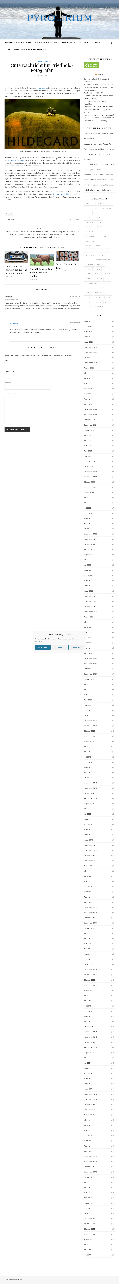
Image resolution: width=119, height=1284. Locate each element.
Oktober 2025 (89, 357)
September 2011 (90, 1234)
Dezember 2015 (90, 969)
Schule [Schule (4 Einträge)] (89, 297)
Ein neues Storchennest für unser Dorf (99, 118)
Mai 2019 (87, 757)
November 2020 (90, 663)
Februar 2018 (89, 835)
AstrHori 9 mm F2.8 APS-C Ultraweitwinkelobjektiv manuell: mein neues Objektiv (98, 95)
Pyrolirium (60, 18)
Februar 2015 (89, 1021)
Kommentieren (10, 394)
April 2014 (88, 1073)
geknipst (83, 43)
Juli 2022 (87, 560)
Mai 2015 (87, 1006)
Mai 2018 (87, 819)
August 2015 (89, 990)
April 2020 (88, 700)
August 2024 (89, 430)
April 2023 (88, 513)
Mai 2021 (87, 632)
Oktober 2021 (89, 606)
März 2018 (88, 829)
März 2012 (88, 1203)
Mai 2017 (87, 881)
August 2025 (89, 368)
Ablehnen (59, 647)
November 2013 (90, 1099)
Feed (100, 74)
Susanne (11, 219)
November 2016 (90, 912)
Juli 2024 (87, 435)
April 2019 (88, 762)
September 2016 (90, 923)
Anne (86, 154)
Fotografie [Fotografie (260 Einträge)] (91, 232)
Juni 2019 (87, 752)
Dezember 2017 (90, 845)
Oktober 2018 (89, 793)
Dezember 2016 (90, 907)
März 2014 (88, 1078)
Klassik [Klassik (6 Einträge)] (89, 260)
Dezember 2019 (90, 720)
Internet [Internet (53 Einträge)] (106, 250)
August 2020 (89, 679)
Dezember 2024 (90, 409)
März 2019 (88, 767)
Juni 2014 (87, 1063)
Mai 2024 (87, 446)
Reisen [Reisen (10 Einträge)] (101, 288)
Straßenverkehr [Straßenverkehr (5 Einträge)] (93, 302)
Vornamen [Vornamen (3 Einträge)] (101, 307)
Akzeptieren (42, 647)
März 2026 (88, 331)
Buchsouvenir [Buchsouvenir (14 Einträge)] (100, 213)
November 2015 (90, 975)
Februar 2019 (89, 772)
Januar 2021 (88, 653)
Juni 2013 (87, 1125)
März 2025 (88, 394)
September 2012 (90, 1172)
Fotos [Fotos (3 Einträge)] (105, 236)
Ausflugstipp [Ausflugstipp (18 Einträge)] (92, 208)
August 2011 (89, 1239)
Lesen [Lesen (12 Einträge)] (97, 269)
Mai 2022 (87, 570)
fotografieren (42, 88)
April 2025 (88, 388)
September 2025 (90, 363)
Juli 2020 (87, 684)
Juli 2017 (87, 871)
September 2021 (90, 611)
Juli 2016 (87, 933)
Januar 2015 (88, 1026)
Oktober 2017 (89, 855)
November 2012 (90, 1161)
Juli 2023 (87, 497)
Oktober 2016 (89, 918)
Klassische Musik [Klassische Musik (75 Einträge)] (104, 260)
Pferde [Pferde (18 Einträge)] (88, 278)
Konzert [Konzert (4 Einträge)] (89, 264)
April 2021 (88, 637)
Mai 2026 (87, 321)
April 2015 (88, 1011)
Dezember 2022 (90, 534)
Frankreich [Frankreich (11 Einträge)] (90, 241)
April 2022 (88, 575)
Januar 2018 (88, 840)
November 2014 (90, 1037)
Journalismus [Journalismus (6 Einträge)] (92, 255)
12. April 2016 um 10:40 (12, 299)
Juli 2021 (87, 622)
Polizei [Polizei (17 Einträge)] (99, 278)
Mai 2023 (87, 508)
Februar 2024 (89, 461)
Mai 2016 (87, 943)
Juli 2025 (87, 373)
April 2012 (88, 1198)
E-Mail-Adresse (11, 371)
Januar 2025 (88, 404)
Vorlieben (76, 647)
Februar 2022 (89, 586)
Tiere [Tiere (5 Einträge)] (107, 302)
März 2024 (88, 456)
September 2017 (90, 860)
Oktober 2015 (89, 980)
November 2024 (90, 414)
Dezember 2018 (90, 783)
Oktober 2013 (89, 1104)
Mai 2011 (87, 1255)
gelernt (37, 61)
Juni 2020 (87, 689)
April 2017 (88, 886)
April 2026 (88, 326)
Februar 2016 (89, 959)
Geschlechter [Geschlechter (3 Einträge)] (92, 250)
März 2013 (88, 1141)
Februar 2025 (89, 399)
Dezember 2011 (90, 1218)
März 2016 (88, 954)
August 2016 (89, 928)
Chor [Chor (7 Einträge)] (98, 217)
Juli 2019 (87, 746)
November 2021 (90, 601)
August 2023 (89, 492)
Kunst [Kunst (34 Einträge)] (88, 269)
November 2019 (90, 726)
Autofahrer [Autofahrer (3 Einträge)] (107, 208)
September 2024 (90, 425)
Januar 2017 (88, 902)
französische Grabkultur (62, 194)
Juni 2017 (87, 876)
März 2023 (88, 518)
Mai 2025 (87, 383)
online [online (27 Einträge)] (108, 274)
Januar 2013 (88, 1151)
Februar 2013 (89, 1146)
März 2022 (88, 580)
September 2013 (90, 1109)
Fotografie (9, 214)
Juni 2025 (87, 378)
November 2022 (90, 539)
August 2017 (89, 866)
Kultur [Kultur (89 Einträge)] (100, 264)
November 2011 (90, 1224)
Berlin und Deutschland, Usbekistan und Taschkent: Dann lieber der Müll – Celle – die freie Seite (98, 180)
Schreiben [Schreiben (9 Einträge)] (99, 293)
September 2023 (90, 487)
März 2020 (88, 705)
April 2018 (88, 824)
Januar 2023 (88, 528)
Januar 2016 (88, 964)
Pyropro (47, 61)
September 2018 (90, 798)
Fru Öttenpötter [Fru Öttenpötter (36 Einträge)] (93, 246)
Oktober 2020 (89, 669)
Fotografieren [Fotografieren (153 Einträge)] (92, 236)
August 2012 (89, 1177)
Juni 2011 (87, 1249)
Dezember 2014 (90, 1032)
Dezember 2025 (90, 347)
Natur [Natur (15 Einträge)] (98, 274)
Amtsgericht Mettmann (14, 160)
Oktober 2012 (89, 1166)
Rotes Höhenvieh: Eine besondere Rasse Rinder (41, 273)
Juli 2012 (87, 1182)
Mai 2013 (87, 1130)
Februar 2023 (89, 523)
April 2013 (88, 1135)
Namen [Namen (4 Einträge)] (88, 274)
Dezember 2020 (90, 658)
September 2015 (90, 985)
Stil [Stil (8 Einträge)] (109, 297)
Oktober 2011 (89, 1229)
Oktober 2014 (89, 1042)
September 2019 (90, 736)
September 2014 (90, 1047)
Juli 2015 (87, 995)
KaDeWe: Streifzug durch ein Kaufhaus (99, 84)
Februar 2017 (89, 897)
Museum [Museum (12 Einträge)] (107, 269)
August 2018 (89, 803)
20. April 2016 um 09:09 (17, 326)
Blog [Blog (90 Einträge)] (88, 213)
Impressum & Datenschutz (18, 43)
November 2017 (90, 850)
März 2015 (88, 1016)
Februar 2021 (89, 648)
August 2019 (89, 741)
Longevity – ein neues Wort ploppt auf (99, 115)
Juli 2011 (87, 1244)
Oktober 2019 (89, 731)
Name (8, 360)
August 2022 (89, 554)
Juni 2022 (87, 565)
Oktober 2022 (89, 544)
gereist (96, 43)
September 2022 (90, 549)
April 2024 (88, 451)
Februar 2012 (89, 1208)
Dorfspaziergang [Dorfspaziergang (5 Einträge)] (93, 222)
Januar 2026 (88, 342)
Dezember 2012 (90, 1156)
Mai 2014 (87, 1068)
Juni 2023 (87, 503)
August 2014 (89, 1052)
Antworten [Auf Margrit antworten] (75, 296)
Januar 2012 (88, 1213)
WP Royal (19, 1280)
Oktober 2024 (89, 420)
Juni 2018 (87, 814)
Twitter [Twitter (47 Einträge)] (89, 307)
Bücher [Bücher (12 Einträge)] (89, 217)
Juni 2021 (87, 627)
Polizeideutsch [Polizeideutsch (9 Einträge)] (92, 283)
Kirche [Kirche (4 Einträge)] (105, 255)
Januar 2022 (88, 591)
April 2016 (88, 949)
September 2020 (90, 674)
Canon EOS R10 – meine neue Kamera (98, 107)
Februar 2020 (89, 710)
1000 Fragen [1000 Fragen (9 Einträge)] (91, 203)
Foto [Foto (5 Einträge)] (101, 227)
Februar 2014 (89, 1083)
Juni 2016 (87, 938)
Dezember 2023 (90, 471)
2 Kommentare (74, 219)
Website (8, 382)
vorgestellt (68, 43)
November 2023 (90, 477)
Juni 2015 (87, 1001)
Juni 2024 (87, 440)
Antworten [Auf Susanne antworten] (75, 323)
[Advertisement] (42, 82)
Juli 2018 (87, 809)
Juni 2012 (87, 1187)
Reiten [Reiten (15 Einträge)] (88, 293)
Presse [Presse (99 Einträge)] (106, 283)
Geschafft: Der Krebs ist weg (95, 120)
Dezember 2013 (90, 1094)
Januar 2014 (88, 1089)
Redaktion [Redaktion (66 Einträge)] (90, 288)
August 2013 (89, 1115)
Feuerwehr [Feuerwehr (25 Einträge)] (90, 227)
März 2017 (88, 892)
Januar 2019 (88, 777)
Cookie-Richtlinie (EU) (46, 43)
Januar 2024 (88, 466)
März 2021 (88, 643)
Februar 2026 (89, 337)
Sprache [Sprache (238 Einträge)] (99, 297)
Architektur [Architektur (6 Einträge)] (105, 203)
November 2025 (90, 352)
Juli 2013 (87, 1120)
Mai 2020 (87, 694)
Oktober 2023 (89, 482)
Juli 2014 (87, 1058)
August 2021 (89, 617)
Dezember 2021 (90, 596)
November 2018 (90, 788)
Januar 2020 (88, 715)
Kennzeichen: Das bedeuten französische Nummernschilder (16, 270)
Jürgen (86, 164)
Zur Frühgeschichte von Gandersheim (26, 50)
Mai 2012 (87, 1192)
